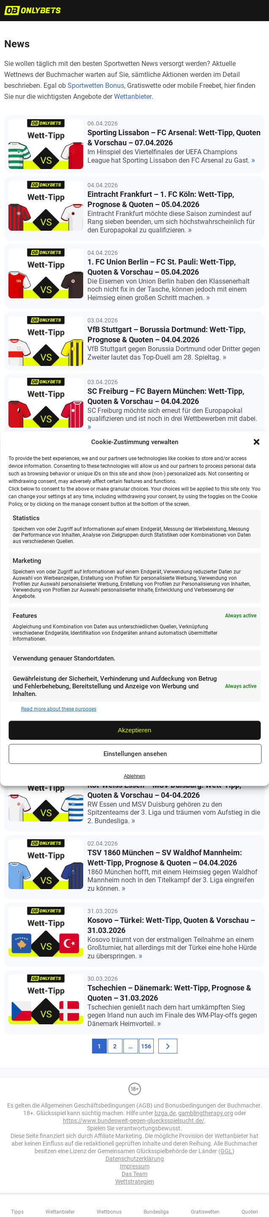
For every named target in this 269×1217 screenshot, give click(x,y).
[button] (256, 442)
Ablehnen (134, 776)
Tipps (17, 1212)
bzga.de (165, 1113)
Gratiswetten (205, 1212)
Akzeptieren (134, 730)
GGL (226, 1151)
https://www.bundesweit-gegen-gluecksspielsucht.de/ (133, 1120)
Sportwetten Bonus (96, 86)
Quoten (250, 1212)
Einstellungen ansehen (135, 754)
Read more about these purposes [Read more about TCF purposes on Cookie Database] (58, 709)
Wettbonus (109, 1212)
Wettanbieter (133, 97)
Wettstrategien (134, 1181)
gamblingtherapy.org (205, 1113)
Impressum (134, 1166)
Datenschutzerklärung (135, 1158)
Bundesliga (156, 1212)
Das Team (134, 1174)
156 (146, 1046)
